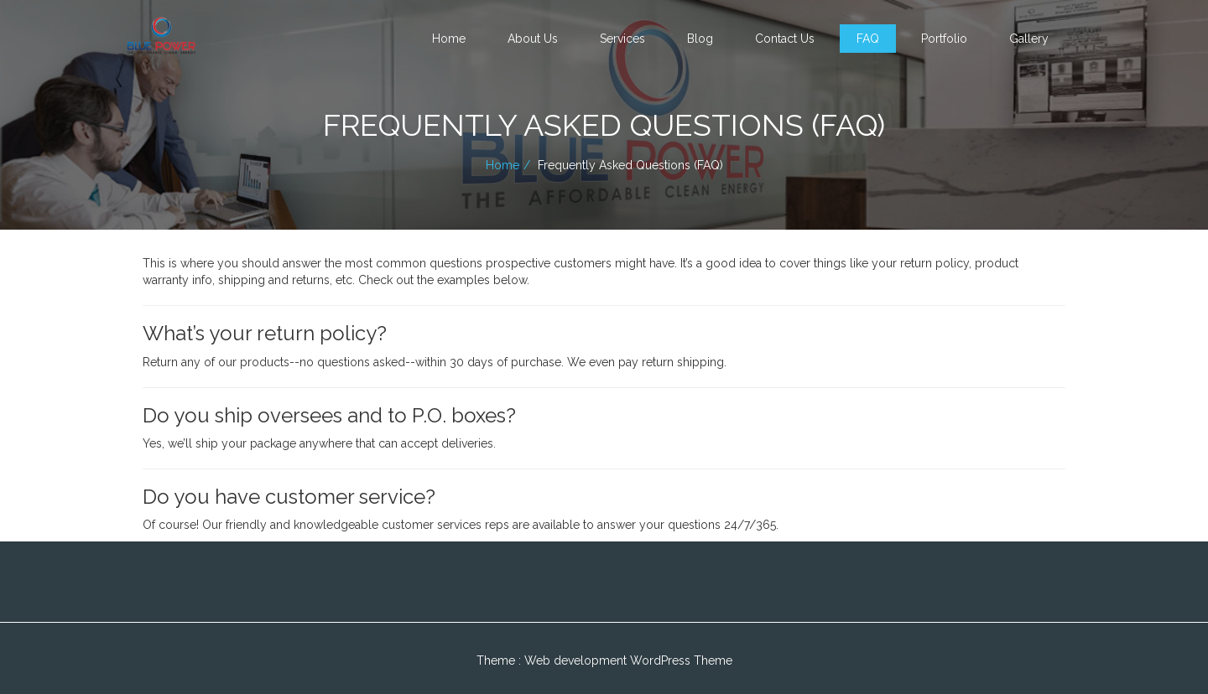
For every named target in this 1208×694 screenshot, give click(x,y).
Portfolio (944, 38)
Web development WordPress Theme (628, 660)
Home (449, 38)
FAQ (868, 38)
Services (622, 38)
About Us (533, 38)
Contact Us (785, 38)
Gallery (1029, 38)
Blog (700, 38)
